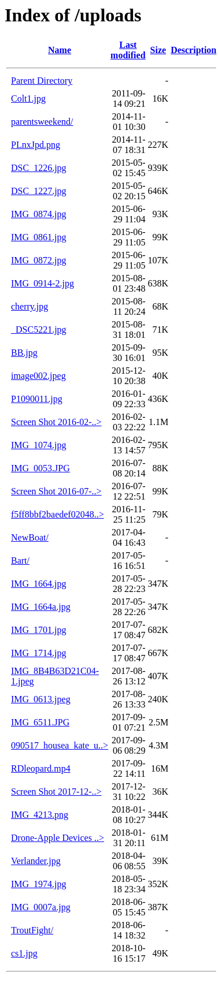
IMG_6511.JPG (40, 722)
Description (193, 50)
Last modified (127, 50)
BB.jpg (24, 353)
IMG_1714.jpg (38, 653)
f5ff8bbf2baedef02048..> (57, 514)
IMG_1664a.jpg (41, 607)
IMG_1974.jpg (38, 884)
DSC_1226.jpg (38, 168)
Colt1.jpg (28, 98)
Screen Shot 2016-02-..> (56, 422)
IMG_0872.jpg (38, 260)
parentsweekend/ (42, 121)
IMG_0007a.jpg (41, 907)
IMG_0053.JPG (40, 468)
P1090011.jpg (36, 399)
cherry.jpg (29, 306)
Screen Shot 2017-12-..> (56, 791)
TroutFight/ (32, 930)
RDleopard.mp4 (41, 768)
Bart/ (20, 560)
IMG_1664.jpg (38, 584)
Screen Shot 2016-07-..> (56, 491)
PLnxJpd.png (35, 145)
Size (158, 50)
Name (59, 50)
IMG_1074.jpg (38, 445)
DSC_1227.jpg (38, 191)
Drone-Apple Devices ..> (57, 838)
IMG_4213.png (39, 815)
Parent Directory (41, 80)
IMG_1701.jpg (38, 630)
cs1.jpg (24, 953)
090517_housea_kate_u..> (59, 745)
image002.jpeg (38, 376)
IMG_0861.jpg (38, 237)
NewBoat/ (30, 537)
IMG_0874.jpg (38, 214)
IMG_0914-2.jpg (42, 283)
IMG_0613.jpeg (41, 699)
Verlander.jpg (36, 861)
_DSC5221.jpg (38, 329)
